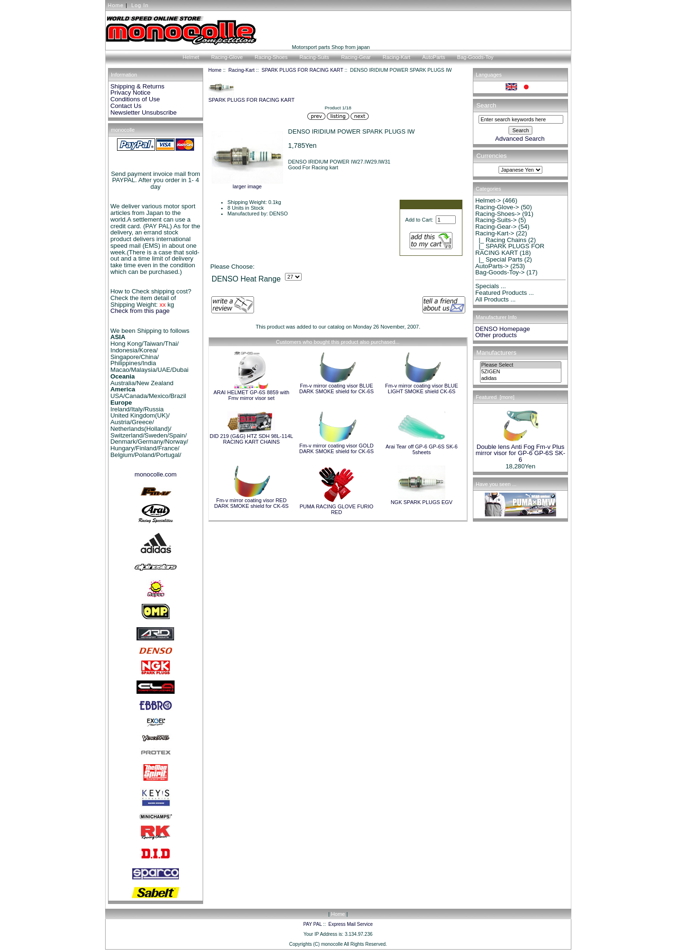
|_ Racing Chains (501, 239)
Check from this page (140, 310)
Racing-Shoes (271, 57)
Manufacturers (496, 352)
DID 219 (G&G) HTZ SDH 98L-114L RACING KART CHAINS (251, 439)
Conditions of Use (135, 99)
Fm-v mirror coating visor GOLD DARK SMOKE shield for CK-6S (336, 448)
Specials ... (490, 286)
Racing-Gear (356, 57)
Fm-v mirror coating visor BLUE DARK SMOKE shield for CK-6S (336, 388)
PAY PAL (312, 924)
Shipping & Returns (137, 86)
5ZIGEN (520, 372)
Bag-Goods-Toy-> (500, 272)
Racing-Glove (227, 57)
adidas (520, 378)
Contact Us (125, 105)
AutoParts (433, 57)
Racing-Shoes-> (497, 213)
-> (494, 233)
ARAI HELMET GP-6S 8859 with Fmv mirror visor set (251, 395)
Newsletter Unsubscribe (143, 112)
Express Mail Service (350, 924)
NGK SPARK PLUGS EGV (421, 502)
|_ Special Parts (498, 259)
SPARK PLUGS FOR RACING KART (302, 70)
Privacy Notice (130, 92)
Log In (140, 5)
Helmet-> (488, 200)
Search (486, 105)
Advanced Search (520, 138)
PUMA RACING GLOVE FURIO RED (336, 509)
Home (116, 5)
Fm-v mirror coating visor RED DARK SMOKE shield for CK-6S (251, 503)
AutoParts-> (492, 266)
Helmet (191, 57)
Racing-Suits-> (496, 219)
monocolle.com (156, 474)
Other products (496, 335)
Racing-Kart (241, 70)
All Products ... (495, 299)
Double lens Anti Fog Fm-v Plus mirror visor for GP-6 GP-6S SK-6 (520, 451)
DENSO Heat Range (246, 279)
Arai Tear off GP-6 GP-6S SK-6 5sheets (422, 449)
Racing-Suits (314, 57)
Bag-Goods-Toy (475, 57)
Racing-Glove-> (497, 207)
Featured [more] (495, 397)
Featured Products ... (504, 292)
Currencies (491, 156)
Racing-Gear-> (496, 226)
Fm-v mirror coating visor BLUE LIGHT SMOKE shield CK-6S (421, 388)
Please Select (520, 365)
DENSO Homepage (502, 328)
